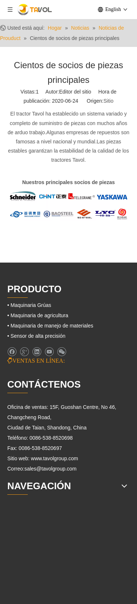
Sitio (108, 101)
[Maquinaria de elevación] (38, 594)
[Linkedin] (36, 351)
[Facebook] (11, 351)
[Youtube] (49, 351)
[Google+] (24, 351)
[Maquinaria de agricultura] (39, 537)
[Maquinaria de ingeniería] (38, 581)
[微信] (61, 351)
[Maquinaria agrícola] (24, 518)
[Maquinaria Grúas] (30, 564)
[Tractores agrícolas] (32, 551)
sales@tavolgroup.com (50, 469)
